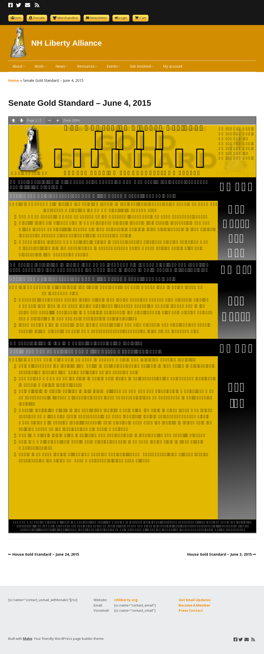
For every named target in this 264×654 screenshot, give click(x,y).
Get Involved (140, 66)
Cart (143, 17)
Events (112, 66)
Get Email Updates (195, 599)
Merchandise (67, 17)
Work (39, 66)
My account (173, 66)
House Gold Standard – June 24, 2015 (45, 554)
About (17, 66)
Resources (86, 66)
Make (27, 638)
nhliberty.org (126, 599)
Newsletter (98, 17)
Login (123, 17)
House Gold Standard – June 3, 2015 (219, 554)
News (60, 66)
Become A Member (194, 605)
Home (13, 80)
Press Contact (191, 610)
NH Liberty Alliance (66, 43)
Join (18, 17)
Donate (39, 17)
